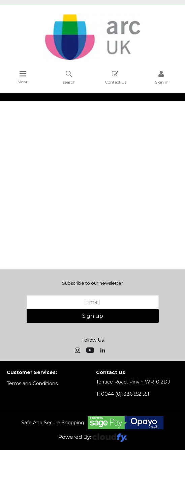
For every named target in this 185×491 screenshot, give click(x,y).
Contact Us (115, 77)
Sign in (161, 77)
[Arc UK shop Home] (92, 60)
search (69, 77)
